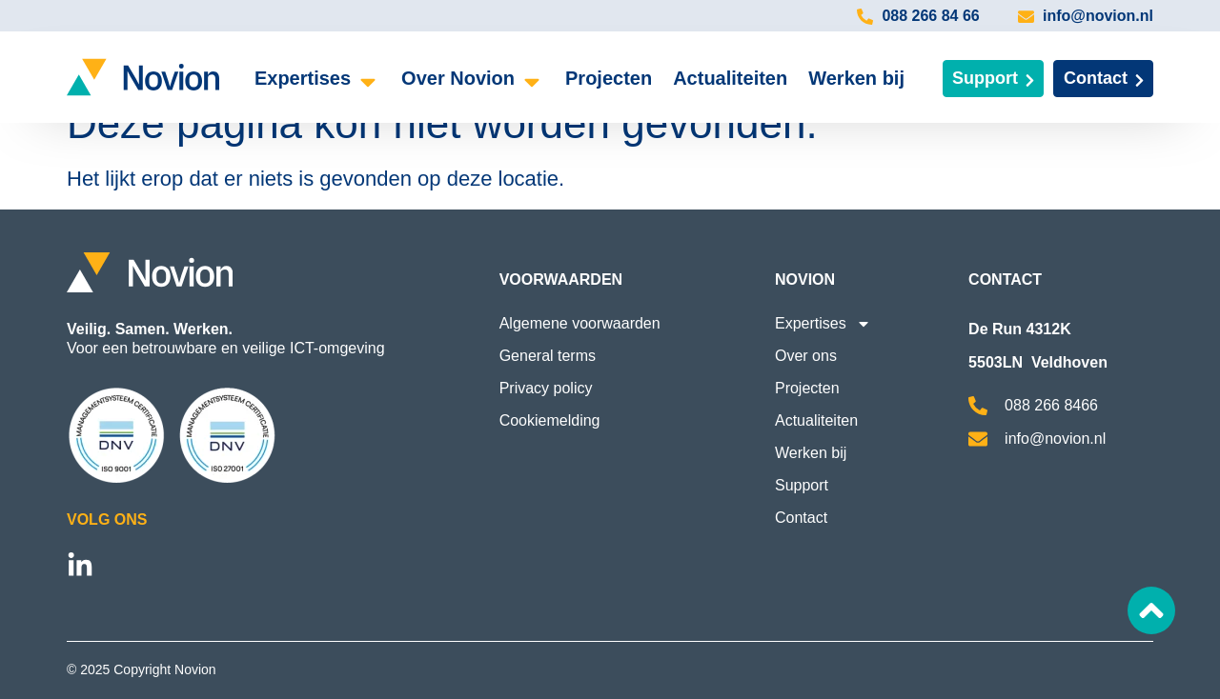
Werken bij (810, 453)
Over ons (806, 356)
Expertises (823, 324)
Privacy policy (546, 388)
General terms (547, 356)
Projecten (807, 388)
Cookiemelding (549, 420)
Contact (801, 517)
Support (801, 485)
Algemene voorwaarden (580, 323)
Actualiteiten (816, 420)
